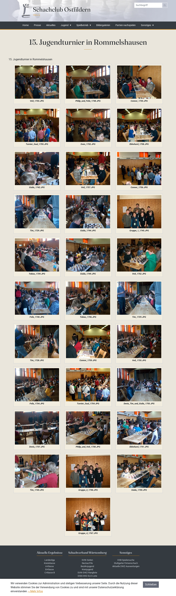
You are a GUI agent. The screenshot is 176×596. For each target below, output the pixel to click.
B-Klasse (49, 569)
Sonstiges (146, 25)
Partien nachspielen (125, 25)
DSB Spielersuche (125, 560)
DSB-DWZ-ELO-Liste (87, 576)
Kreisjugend (87, 569)
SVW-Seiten (87, 560)
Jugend (64, 25)
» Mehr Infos (35, 591)
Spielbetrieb (82, 25)
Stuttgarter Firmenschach (126, 563)
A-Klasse (49, 566)
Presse (37, 25)
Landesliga (49, 560)
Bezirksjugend (87, 566)
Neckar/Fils (87, 563)
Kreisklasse (49, 563)
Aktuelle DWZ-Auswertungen (125, 566)
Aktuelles (50, 25)
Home (25, 25)
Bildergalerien (103, 25)
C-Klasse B (49, 572)
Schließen (151, 584)
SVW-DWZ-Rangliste (87, 572)
